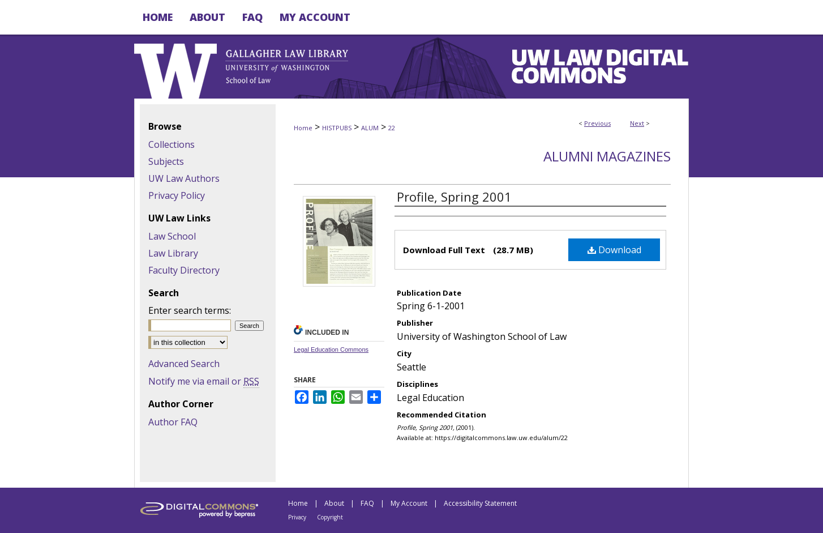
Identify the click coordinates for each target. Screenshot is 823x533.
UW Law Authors (184, 178)
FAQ (367, 503)
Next (637, 123)
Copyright (330, 517)
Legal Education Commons (331, 349)
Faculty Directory (184, 270)
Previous (597, 123)
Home (303, 127)
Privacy (297, 517)
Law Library (173, 253)
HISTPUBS (337, 127)
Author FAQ (173, 422)
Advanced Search (184, 363)
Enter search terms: (189, 310)
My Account (409, 503)
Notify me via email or (203, 381)
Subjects (166, 161)
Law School (172, 236)
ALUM (370, 127)
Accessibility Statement (480, 503)
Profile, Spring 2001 (454, 196)
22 (391, 127)
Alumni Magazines (607, 156)
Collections (171, 144)
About (334, 503)
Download (614, 250)
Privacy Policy (176, 195)
